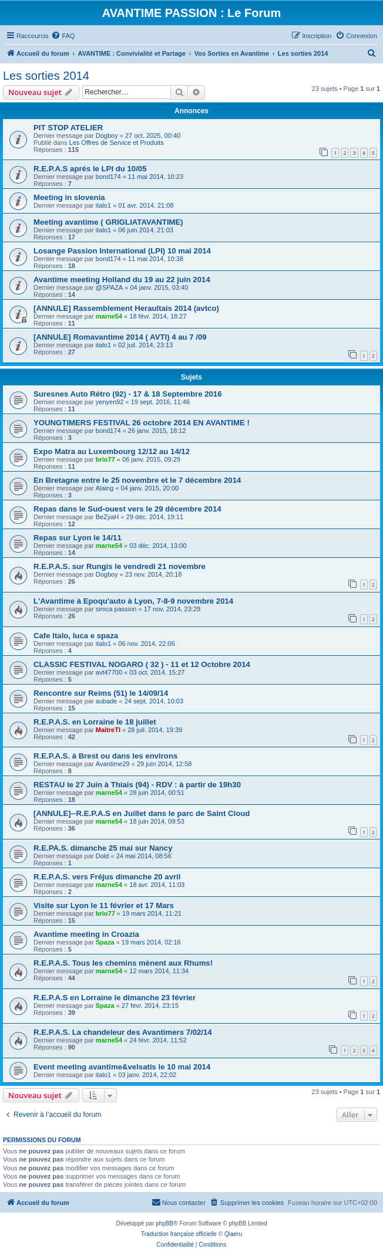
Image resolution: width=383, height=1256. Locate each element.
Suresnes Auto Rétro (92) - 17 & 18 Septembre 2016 (127, 394)
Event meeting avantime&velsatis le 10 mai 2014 (121, 1066)
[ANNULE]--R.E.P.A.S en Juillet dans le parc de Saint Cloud (141, 813)
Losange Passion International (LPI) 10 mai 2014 (122, 250)
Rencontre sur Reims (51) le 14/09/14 (100, 693)
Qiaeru (233, 1234)
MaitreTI (108, 729)
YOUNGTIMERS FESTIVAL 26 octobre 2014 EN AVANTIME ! (141, 422)
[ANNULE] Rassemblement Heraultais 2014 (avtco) (126, 308)
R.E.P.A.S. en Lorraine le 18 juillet (94, 721)
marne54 (109, 316)
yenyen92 (110, 401)
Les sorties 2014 (46, 75)
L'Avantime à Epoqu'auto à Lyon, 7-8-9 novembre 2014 (133, 601)
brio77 (105, 459)
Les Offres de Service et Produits (116, 142)
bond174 (108, 176)
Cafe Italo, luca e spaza (75, 635)
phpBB (164, 1223)
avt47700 (109, 672)
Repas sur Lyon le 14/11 (77, 537)
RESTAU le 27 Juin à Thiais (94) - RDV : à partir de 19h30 (137, 784)
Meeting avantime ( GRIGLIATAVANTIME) (108, 222)
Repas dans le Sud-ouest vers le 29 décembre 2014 (127, 509)
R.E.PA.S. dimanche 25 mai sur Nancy (103, 848)
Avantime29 (113, 763)
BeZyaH (107, 516)
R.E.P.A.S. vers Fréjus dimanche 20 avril (106, 876)
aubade (106, 701)
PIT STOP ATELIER (68, 127)
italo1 (103, 205)
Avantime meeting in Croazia (86, 934)
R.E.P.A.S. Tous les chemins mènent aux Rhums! (123, 963)
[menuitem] (63, 36)
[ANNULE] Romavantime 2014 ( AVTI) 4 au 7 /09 (120, 337)
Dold (102, 855)
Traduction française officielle (179, 1234)
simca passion (116, 608)
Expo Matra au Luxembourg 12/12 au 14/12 (111, 451)
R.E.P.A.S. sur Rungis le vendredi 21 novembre (119, 566)
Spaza (105, 942)
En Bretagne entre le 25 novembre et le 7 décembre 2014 (137, 480)
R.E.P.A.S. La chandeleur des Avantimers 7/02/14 (122, 1032)
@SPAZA (109, 287)
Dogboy (107, 135)
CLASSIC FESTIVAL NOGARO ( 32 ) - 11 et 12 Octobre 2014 (141, 664)
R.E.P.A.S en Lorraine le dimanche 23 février (114, 997)
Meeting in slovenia (69, 197)
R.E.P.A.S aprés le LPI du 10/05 (90, 168)
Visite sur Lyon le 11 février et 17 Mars (103, 905)
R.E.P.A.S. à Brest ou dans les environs (105, 755)
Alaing (105, 488)
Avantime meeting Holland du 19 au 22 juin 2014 (121, 279)
